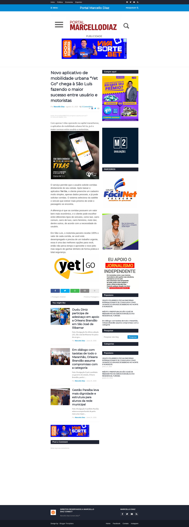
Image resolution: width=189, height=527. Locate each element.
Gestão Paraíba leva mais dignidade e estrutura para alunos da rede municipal (85, 397)
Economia (69, 2)
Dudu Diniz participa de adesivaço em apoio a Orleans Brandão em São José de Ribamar (85, 318)
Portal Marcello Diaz (94, 8)
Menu (55, 8)
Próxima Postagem (91, 297)
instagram (134, 523)
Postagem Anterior (59, 297)
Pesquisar (131, 8)
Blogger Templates (67, 523)
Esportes (78, 2)
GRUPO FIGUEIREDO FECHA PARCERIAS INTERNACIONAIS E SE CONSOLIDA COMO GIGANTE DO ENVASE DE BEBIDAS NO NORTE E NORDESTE (120, 303)
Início (53, 2)
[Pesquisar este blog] (115, 337)
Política (60, 2)
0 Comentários (87, 107)
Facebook (116, 523)
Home (108, 523)
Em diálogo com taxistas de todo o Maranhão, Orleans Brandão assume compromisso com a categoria (85, 358)
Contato (125, 523)
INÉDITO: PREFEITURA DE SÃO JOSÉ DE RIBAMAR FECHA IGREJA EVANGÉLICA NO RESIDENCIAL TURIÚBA (118, 314)
